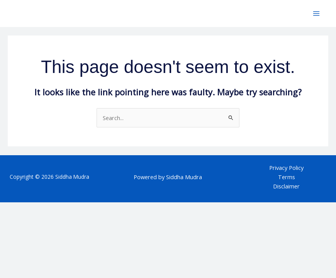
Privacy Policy (286, 167)
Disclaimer (286, 186)
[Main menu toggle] (316, 13)
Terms (286, 177)
